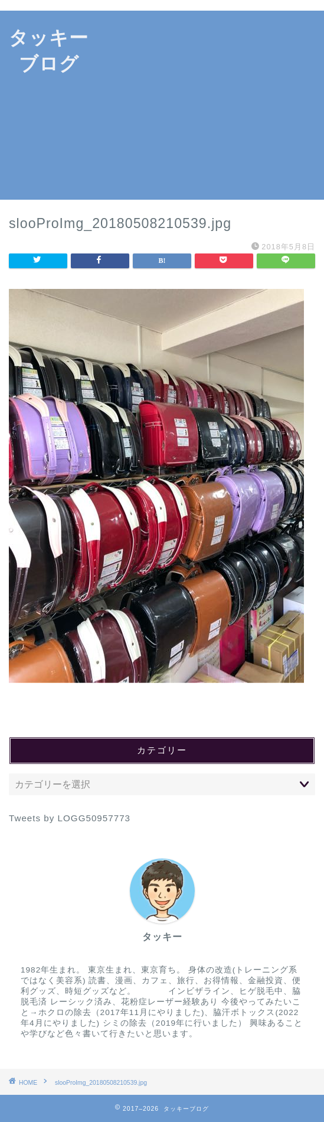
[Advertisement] (211, 105)
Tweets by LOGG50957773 (69, 818)
